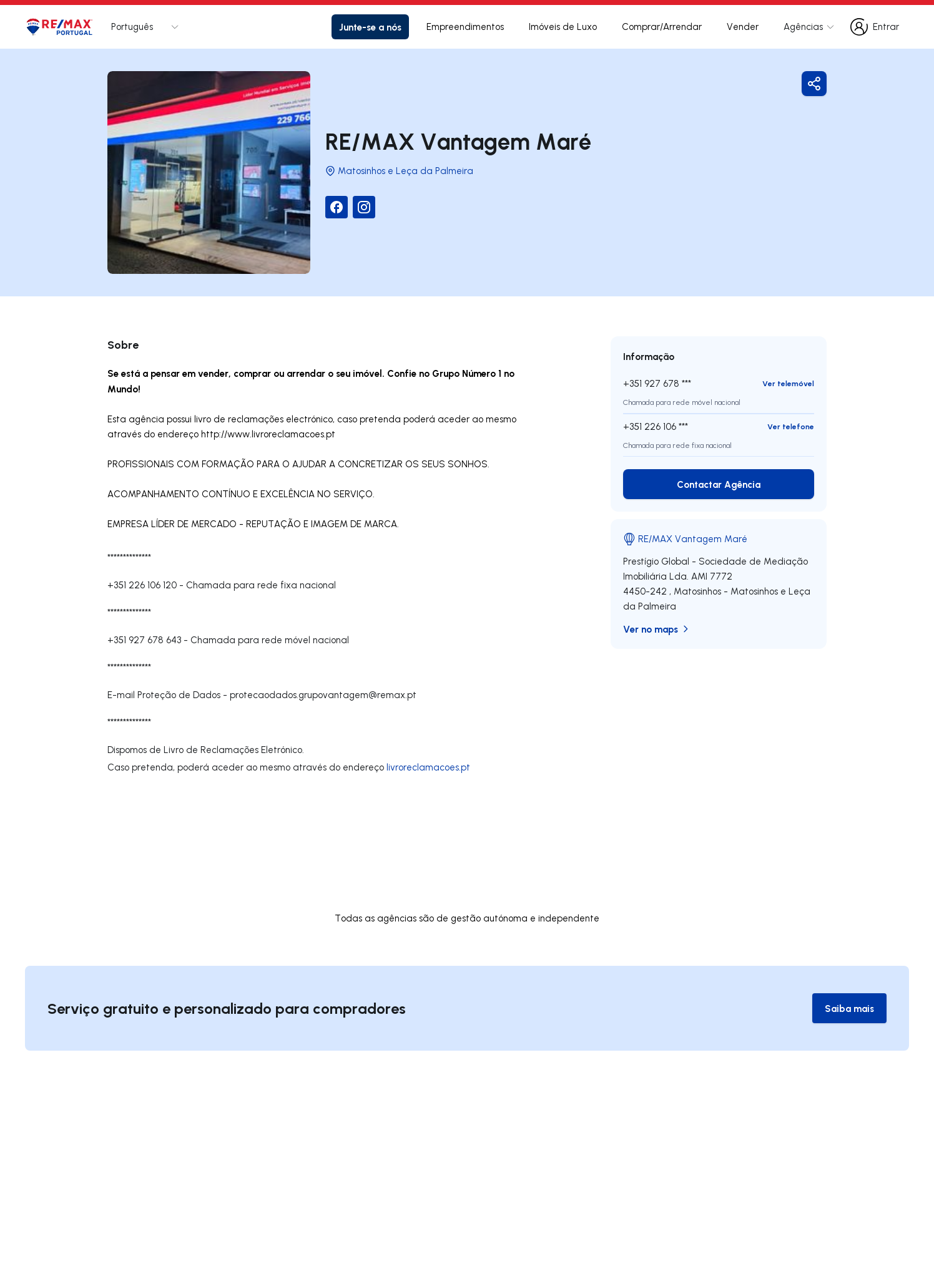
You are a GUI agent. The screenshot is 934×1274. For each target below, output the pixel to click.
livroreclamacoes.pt (428, 767)
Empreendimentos (465, 26)
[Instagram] (364, 207)
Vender (743, 26)
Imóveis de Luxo (563, 26)
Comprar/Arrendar (662, 26)
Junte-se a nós (370, 27)
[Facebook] (336, 207)
